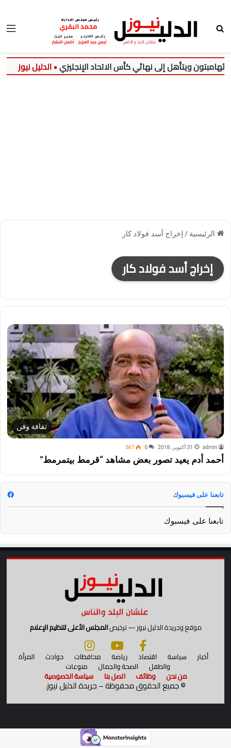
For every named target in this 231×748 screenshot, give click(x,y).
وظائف (145, 676)
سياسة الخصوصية (68, 676)
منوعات (77, 666)
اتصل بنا (114, 676)
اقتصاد (147, 656)
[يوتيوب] (117, 645)
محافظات (87, 656)
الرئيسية (206, 233)
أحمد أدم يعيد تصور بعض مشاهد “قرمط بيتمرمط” (132, 459)
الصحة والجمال (118, 666)
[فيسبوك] (143, 645)
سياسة (177, 656)
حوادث (54, 656)
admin (210, 447)
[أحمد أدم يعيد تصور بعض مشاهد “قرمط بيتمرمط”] (115, 381)
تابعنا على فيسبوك (193, 520)
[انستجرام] (89, 645)
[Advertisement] (115, 151)
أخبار (202, 656)
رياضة (119, 656)
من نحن (176, 676)
